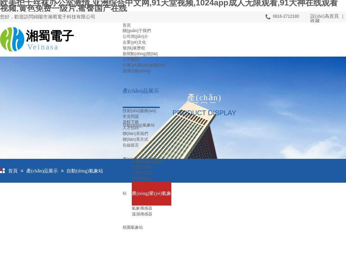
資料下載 (131, 122)
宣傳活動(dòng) (137, 71)
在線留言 (131, 145)
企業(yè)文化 (134, 42)
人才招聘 (131, 127)
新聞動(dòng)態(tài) (140, 53)
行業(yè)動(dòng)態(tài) (144, 65)
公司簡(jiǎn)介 (135, 36)
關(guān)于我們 (137, 30)
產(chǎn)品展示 (141, 91)
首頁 (127, 25)
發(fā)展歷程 (134, 48)
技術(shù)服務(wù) (139, 110)
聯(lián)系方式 (135, 139)
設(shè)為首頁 (324, 16)
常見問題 (131, 116)
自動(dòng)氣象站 (84, 170)
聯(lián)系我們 (135, 133)
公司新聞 (131, 59)
